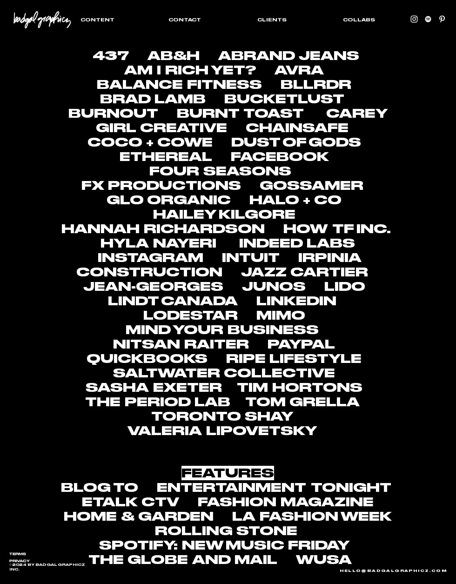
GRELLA (324, 402)
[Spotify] (428, 19)
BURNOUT (113, 113)
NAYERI (184, 243)
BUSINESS (273, 329)
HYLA (125, 243)
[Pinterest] (442, 19)
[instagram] (414, 19)
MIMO (280, 315)
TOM (265, 402)
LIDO (344, 286)
